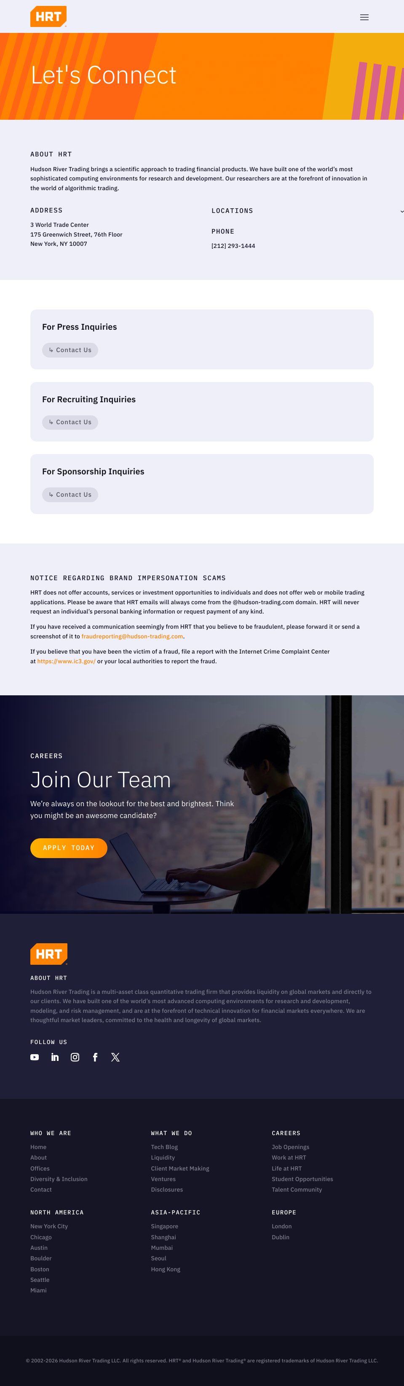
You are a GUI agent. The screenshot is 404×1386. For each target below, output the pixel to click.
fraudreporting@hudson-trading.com (132, 636)
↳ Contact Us (70, 350)
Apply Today (69, 848)
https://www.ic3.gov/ (66, 661)
